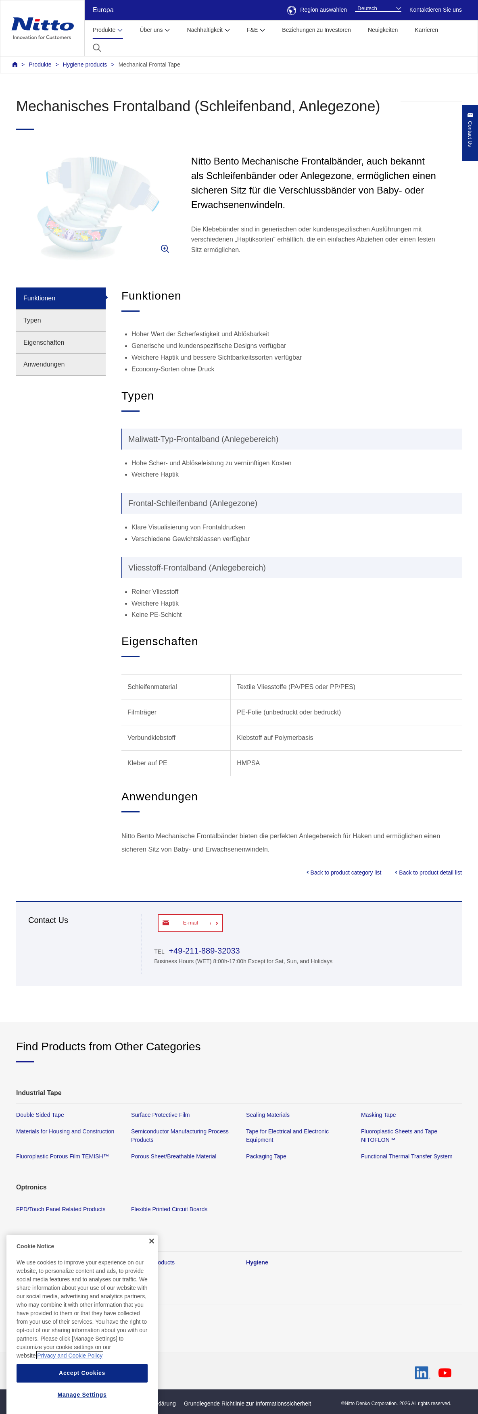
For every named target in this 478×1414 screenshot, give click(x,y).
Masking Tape (378, 1115)
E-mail (190, 923)
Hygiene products (85, 64)
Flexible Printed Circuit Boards (169, 1209)
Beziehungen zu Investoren (316, 30)
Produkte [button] (104, 30)
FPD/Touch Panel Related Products (60, 1209)
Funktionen (39, 298)
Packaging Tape (266, 1156)
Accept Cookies (82, 1397)
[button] (97, 48)
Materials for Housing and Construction (65, 1131)
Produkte (40, 64)
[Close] (152, 1265)
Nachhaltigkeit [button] (204, 30)
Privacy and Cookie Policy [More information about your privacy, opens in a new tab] (69, 1380)
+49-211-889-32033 (203, 950)
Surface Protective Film (160, 1115)
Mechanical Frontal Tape (149, 64)
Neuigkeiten (383, 30)
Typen (32, 320)
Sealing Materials (268, 1115)
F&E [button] (252, 30)
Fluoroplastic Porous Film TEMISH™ (62, 1156)
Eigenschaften (43, 342)
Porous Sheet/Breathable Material (173, 1156)
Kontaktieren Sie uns (435, 9)
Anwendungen (44, 364)
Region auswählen (317, 9)
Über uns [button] (151, 30)
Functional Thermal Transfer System (407, 1156)
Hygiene (257, 1262)
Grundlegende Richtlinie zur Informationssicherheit (247, 1403)
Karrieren (426, 30)
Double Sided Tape (40, 1115)
